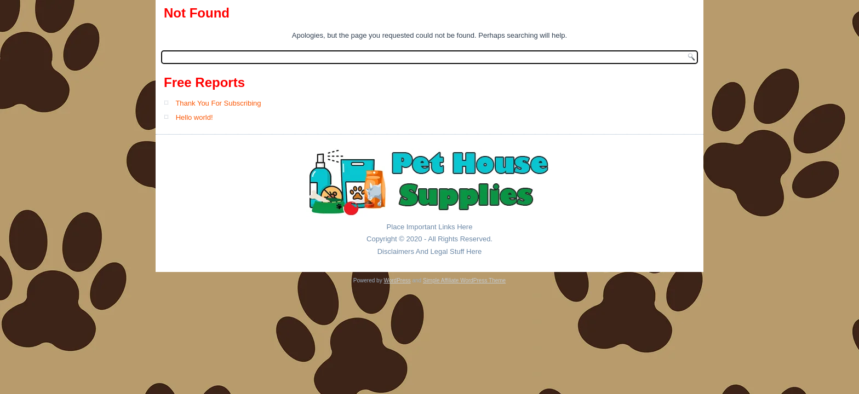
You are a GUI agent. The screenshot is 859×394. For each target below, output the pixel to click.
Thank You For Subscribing (218, 103)
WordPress (396, 280)
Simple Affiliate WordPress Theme (464, 280)
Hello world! (194, 117)
